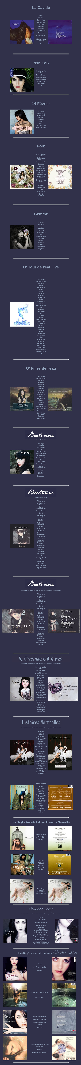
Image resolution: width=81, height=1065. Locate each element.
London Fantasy (41, 807)
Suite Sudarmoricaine (41, 508)
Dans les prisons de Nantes (41, 541)
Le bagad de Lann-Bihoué (41, 537)
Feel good (41, 677)
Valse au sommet (41, 681)
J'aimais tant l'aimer (41, 766)
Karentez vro (41, 476)
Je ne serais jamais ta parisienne (41, 341)
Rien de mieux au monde (41, 739)
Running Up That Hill (41, 747)
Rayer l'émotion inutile (41, 936)
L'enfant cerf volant (41, 744)
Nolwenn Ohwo (41, 772)
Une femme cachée (40, 932)
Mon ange (41, 741)
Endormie (41, 773)
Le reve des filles (41, 752)
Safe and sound (41, 697)
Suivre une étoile (41, 922)
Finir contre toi (41, 934)
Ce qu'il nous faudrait (41, 931)
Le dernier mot (41, 941)
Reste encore (40, 763)
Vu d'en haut (41, 929)
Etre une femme (41, 919)
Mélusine (41, 864)
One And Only (41, 755)
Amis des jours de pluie (41, 695)
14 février (41, 937)
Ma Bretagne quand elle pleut (41, 524)
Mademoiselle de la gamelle (41, 674)
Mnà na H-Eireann (41, 473)
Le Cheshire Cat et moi (41, 668)
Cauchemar (41, 679)
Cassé (41, 770)
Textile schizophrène (41, 691)
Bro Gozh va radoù (41, 516)
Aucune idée (41, 709)
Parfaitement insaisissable (40, 685)
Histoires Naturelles (40, 734)
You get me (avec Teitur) (40, 688)
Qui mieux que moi (41, 939)
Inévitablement (41, 926)
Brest (41, 513)
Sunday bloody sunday (41, 643)
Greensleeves (41, 464)
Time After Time (41, 757)
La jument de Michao (40, 504)
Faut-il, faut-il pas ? (40, 671)
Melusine (41, 731)
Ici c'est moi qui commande (41, 707)
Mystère (41, 736)
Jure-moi (41, 927)
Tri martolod (41, 501)
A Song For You (41, 768)
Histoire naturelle (41, 861)
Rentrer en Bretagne (41, 546)
